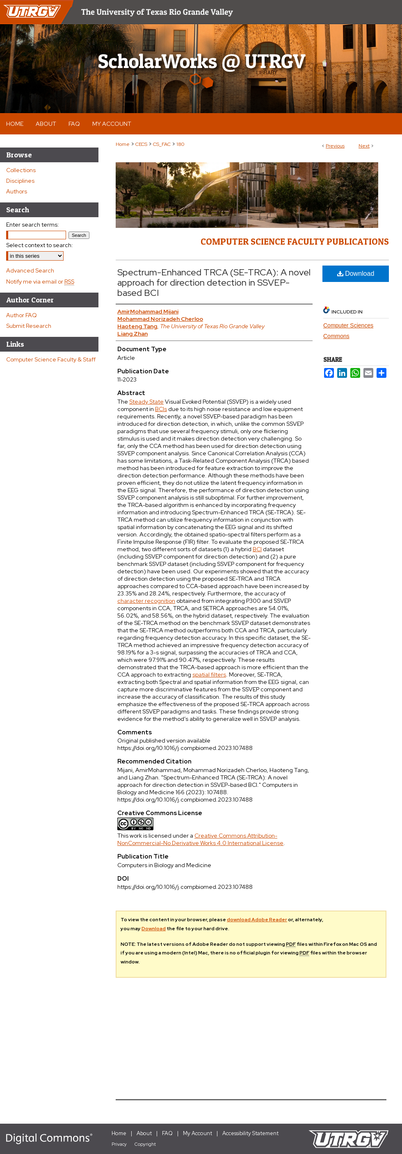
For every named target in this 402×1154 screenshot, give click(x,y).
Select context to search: (39, 245)
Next (364, 146)
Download (356, 273)
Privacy (119, 1144)
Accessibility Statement (250, 1133)
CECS (141, 144)
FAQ (167, 1133)
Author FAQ (21, 315)
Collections (21, 170)
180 (180, 144)
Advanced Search (30, 270)
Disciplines (20, 180)
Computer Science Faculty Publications (295, 241)
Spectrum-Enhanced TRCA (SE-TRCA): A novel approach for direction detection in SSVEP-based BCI (214, 282)
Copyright (145, 1144)
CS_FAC (162, 144)
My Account (197, 1133)
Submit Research (28, 325)
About (144, 1133)
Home (123, 144)
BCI (257, 549)
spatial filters (209, 674)
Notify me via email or (40, 281)
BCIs (161, 409)
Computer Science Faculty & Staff (51, 359)
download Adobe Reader (257, 919)
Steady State (146, 401)
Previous (335, 146)
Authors (16, 191)
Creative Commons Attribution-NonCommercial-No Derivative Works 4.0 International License (200, 839)
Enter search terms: (32, 224)
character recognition (146, 600)
